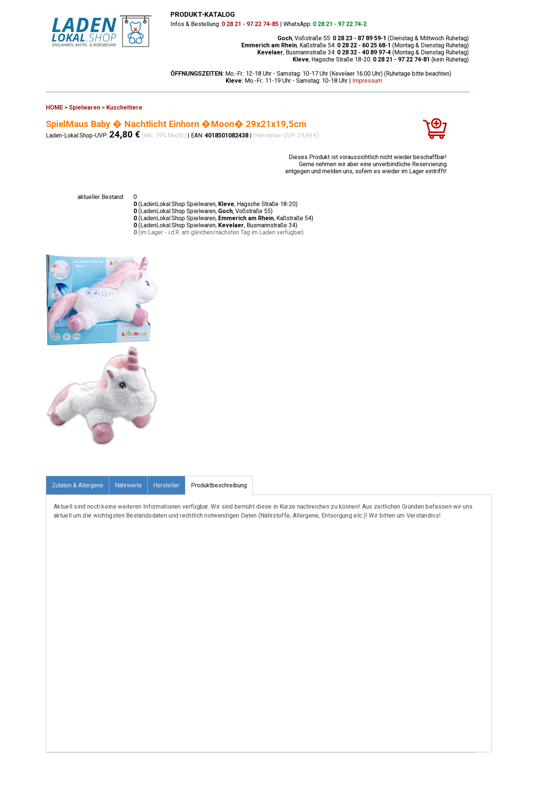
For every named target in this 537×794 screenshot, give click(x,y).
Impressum (367, 80)
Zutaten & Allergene (77, 485)
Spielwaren (84, 107)
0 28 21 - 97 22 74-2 (340, 24)
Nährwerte (128, 485)
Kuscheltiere (124, 107)
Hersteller (166, 485)
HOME (54, 107)
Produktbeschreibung (219, 485)
